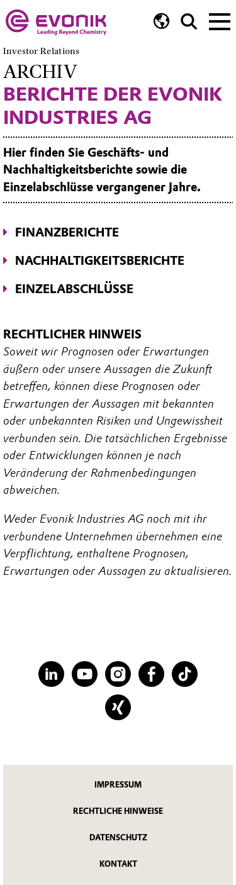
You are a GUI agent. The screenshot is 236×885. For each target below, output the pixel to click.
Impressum (118, 784)
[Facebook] (151, 674)
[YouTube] (85, 674)
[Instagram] (118, 674)
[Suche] (189, 21)
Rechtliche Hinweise (118, 811)
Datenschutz (118, 837)
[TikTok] (185, 674)
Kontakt (118, 864)
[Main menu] (219, 20)
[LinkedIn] (51, 674)
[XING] (118, 707)
